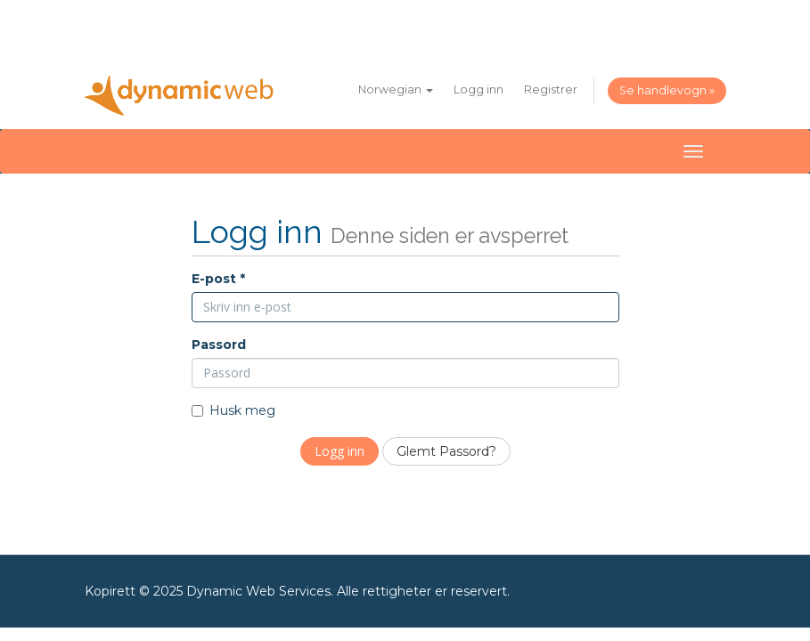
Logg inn (478, 89)
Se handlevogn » (667, 90)
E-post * (218, 279)
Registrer (550, 89)
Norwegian (395, 89)
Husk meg (233, 410)
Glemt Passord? (446, 451)
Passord (219, 345)
